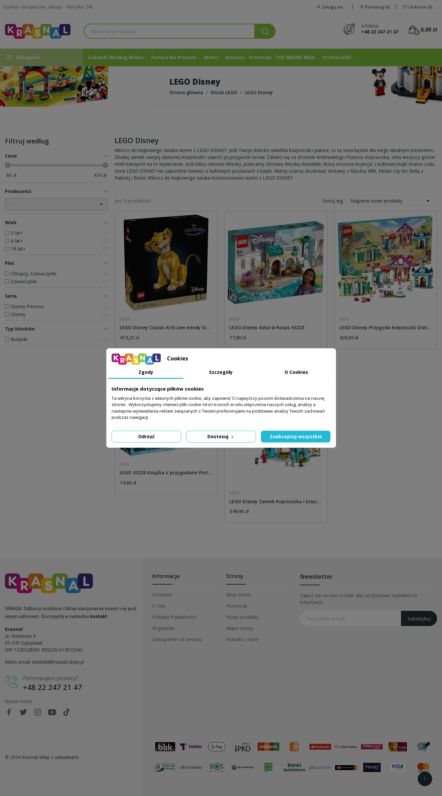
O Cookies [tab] (296, 372)
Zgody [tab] (145, 372)
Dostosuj (221, 436)
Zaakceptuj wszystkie (296, 436)
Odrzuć (146, 436)
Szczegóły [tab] (221, 372)
